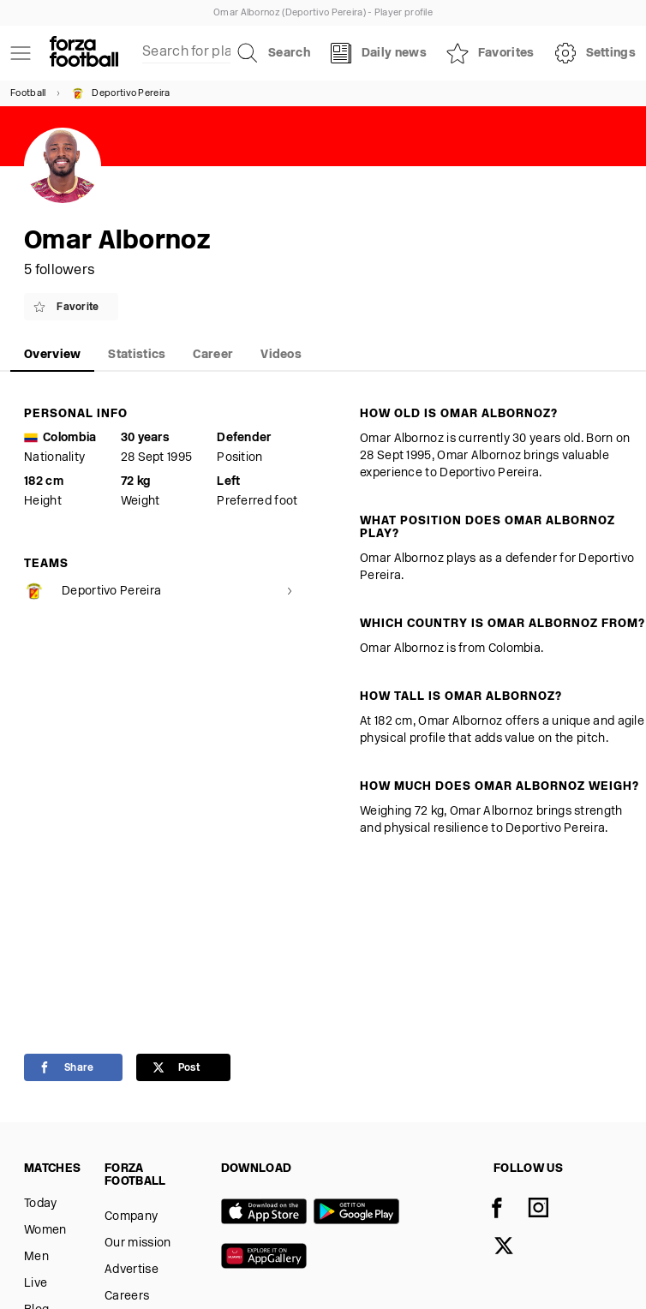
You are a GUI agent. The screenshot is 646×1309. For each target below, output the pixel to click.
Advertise (132, 1270)
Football (27, 94)
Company (131, 1216)
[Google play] (360, 1213)
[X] (514, 1247)
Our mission (137, 1243)
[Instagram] (548, 1209)
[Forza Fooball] (84, 53)
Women (45, 1230)
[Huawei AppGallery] (267, 1257)
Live (35, 1283)
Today (40, 1204)
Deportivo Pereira (120, 93)
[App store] (267, 1213)
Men (36, 1257)
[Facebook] (507, 1209)
